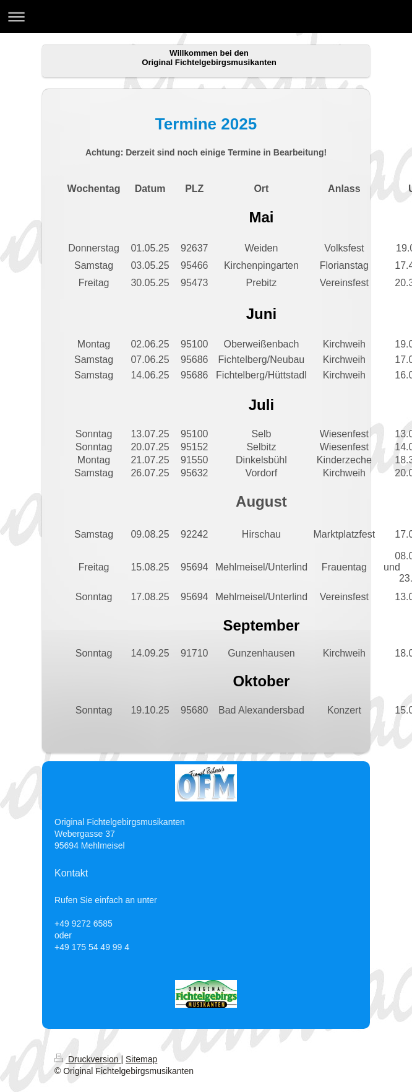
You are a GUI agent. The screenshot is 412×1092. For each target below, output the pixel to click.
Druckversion (87, 1059)
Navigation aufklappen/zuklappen (206, 16)
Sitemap (141, 1059)
